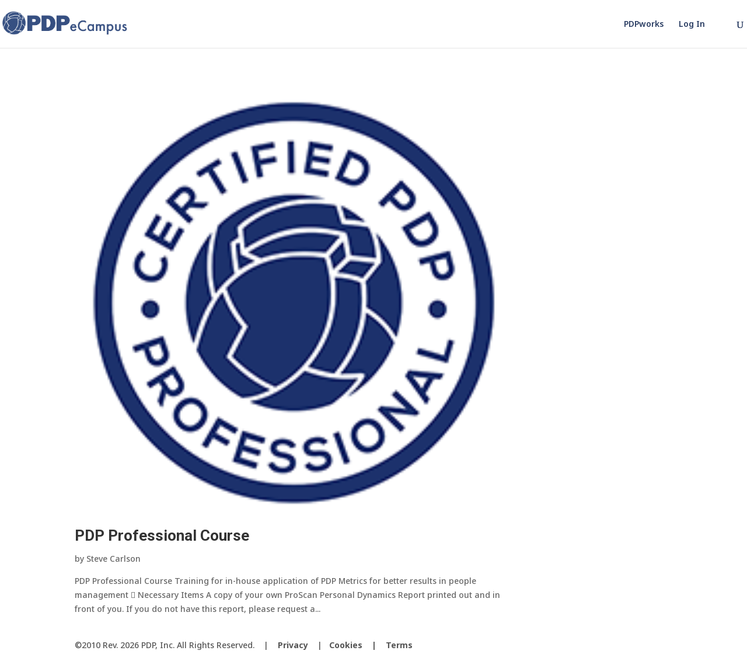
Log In (692, 24)
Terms (399, 644)
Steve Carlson (113, 558)
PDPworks (644, 24)
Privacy (293, 644)
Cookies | (357, 644)
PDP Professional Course (162, 535)
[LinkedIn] (667, 645)
